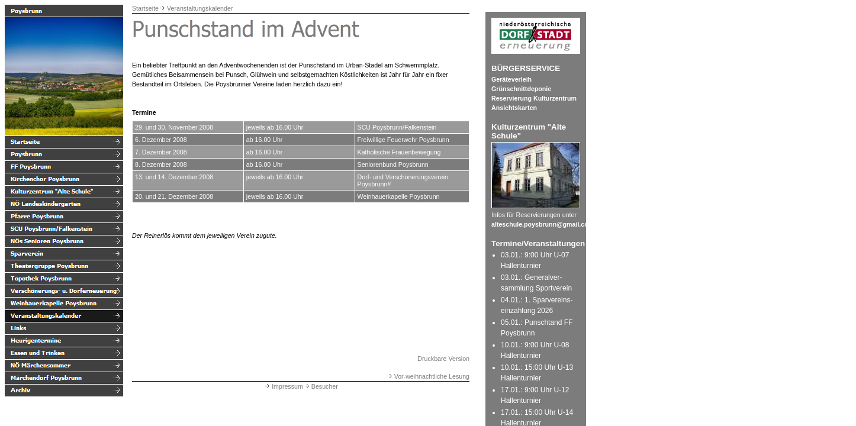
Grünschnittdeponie (521, 88)
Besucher (320, 386)
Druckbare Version (443, 358)
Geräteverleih (511, 79)
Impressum (283, 386)
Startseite (145, 8)
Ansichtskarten (514, 107)
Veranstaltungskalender (200, 8)
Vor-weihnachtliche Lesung (427, 376)
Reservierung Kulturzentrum (534, 98)
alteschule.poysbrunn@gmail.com (542, 224)
